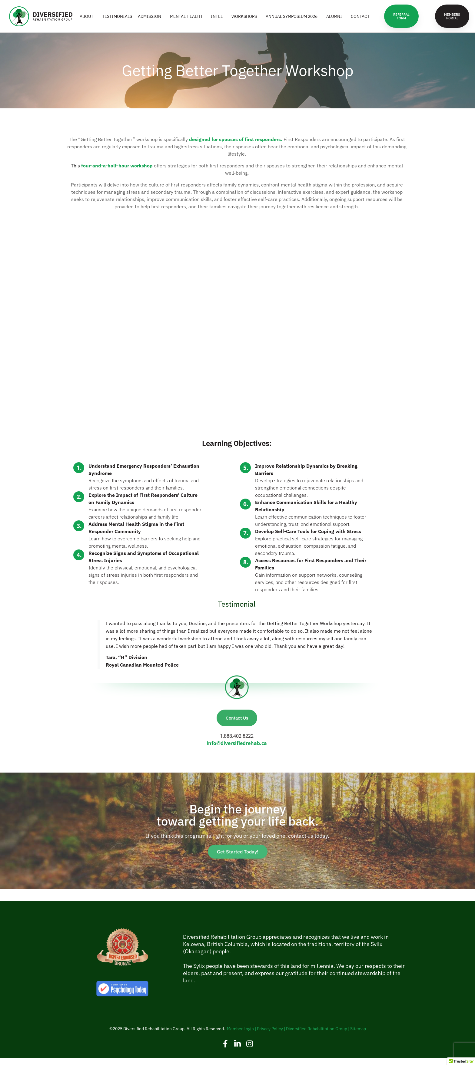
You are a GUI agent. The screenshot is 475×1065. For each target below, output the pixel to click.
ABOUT (88, 20)
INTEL (218, 20)
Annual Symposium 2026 (293, 20)
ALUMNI (335, 20)
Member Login (240, 1035)
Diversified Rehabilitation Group (316, 1035)
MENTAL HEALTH (187, 20)
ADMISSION (151, 20)
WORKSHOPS (245, 20)
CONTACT (360, 19)
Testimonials (117, 19)
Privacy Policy (270, 1035)
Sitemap (358, 1035)
